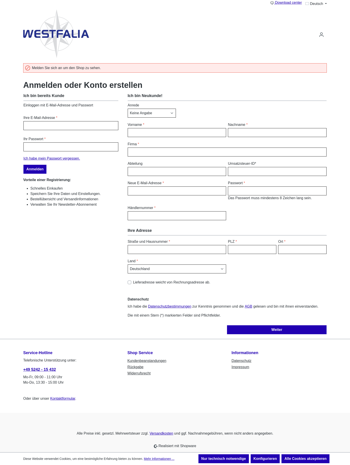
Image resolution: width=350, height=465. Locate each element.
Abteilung (135, 163)
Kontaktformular (62, 398)
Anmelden (35, 169)
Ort (281, 241)
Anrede (133, 105)
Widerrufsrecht (139, 373)
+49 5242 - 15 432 (39, 369)
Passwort (236, 183)
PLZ (232, 241)
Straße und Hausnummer (149, 241)
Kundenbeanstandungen (146, 361)
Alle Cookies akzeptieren (305, 459)
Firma (133, 144)
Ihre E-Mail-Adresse (40, 118)
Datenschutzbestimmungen (169, 306)
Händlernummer (142, 208)
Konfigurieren (265, 459)
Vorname (136, 125)
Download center (286, 2)
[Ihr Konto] (321, 34)
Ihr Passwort (34, 139)
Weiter (276, 330)
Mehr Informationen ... (159, 459)
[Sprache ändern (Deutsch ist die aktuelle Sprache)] (316, 4)
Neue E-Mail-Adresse (146, 183)
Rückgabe (135, 367)
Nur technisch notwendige (223, 459)
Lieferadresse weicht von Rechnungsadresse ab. (171, 282)
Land (133, 261)
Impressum (240, 367)
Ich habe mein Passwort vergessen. (51, 158)
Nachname (238, 125)
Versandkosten (161, 433)
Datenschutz (241, 361)
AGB (248, 306)
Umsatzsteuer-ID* (242, 163)
